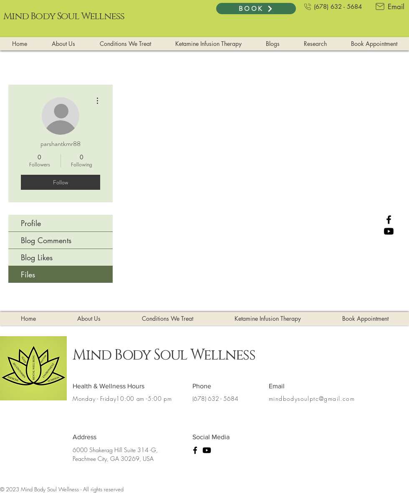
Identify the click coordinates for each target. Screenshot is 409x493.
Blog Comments (46, 240)
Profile (31, 223)
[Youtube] (388, 231)
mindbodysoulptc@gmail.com (312, 398)
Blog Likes (37, 257)
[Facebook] (388, 219)
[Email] (389, 6)
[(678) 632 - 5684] (332, 6)
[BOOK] (256, 8)
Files (28, 274)
